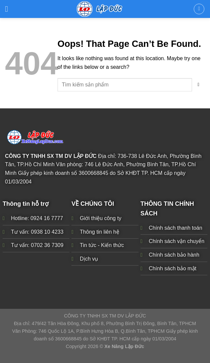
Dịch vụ (89, 259)
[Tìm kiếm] (199, 9)
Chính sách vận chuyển (176, 241)
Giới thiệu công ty (100, 218)
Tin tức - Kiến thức (102, 245)
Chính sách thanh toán (175, 228)
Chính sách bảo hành (174, 255)
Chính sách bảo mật (172, 268)
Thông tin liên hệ (99, 231)
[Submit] (198, 84)
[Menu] (9, 9)
